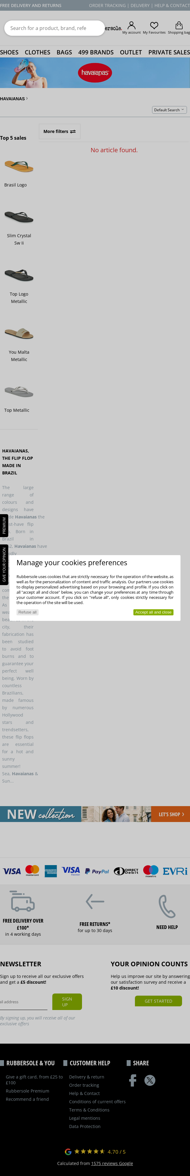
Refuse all (27, 612)
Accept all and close (153, 612)
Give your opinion (4, 564)
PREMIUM (4, 525)
